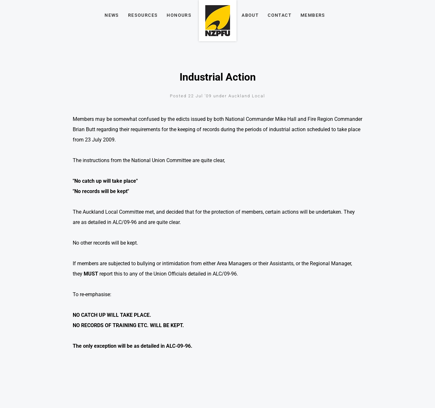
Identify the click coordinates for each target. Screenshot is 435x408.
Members (313, 15)
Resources (143, 15)
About (250, 15)
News (112, 15)
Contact (280, 15)
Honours (179, 15)
